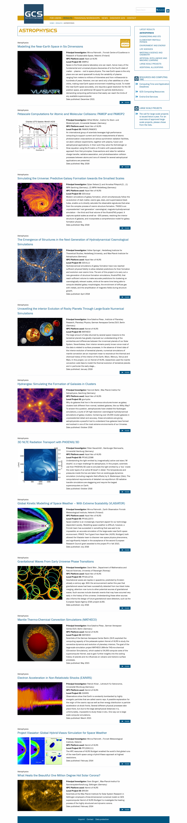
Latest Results (147, 29)
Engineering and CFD (150, 36)
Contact (131, 18)
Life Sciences (146, 49)
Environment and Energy (153, 45)
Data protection (102, 819)
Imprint (81, 819)
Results (67, 18)
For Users (55, 18)
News (105, 18)
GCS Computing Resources (151, 91)
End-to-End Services (148, 97)
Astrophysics (147, 33)
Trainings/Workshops (87, 18)
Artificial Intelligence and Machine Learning (153, 59)
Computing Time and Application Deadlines (154, 85)
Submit (160, 10)
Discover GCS (117, 18)
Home (52, 23)
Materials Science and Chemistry (151, 54)
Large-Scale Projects (150, 64)
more (127, 102)
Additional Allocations (151, 67)
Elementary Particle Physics (150, 41)
